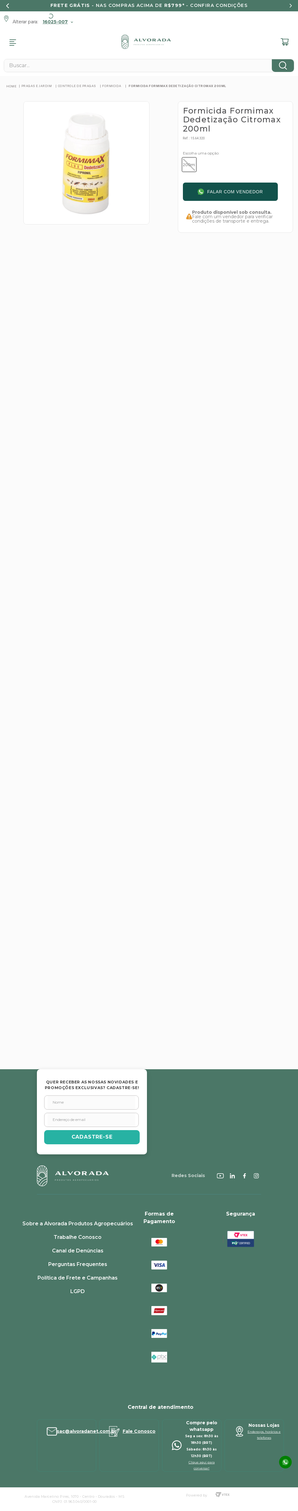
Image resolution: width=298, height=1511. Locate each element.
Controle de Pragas (77, 86)
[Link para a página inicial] (11, 86)
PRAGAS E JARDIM (36, 86)
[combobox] (149, 65)
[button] (189, 164)
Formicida (111, 86)
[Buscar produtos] (283, 65)
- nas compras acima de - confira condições (149, 5)
